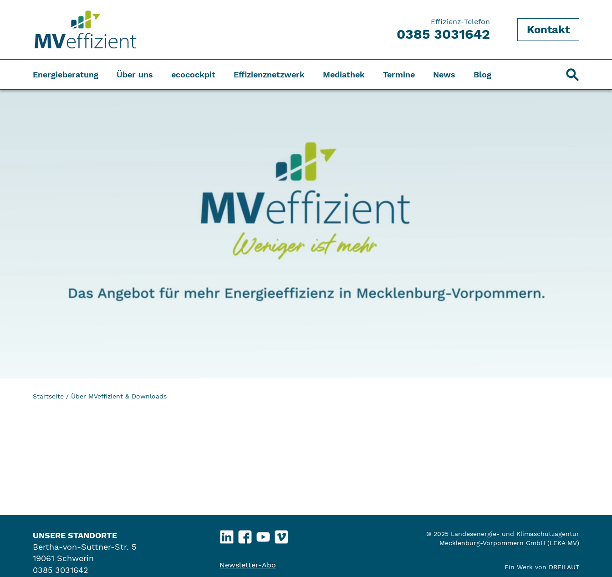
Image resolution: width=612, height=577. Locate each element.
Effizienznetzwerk (269, 74)
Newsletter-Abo (247, 565)
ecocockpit (193, 74)
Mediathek (344, 74)
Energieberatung (65, 74)
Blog (482, 74)
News (444, 74)
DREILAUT (564, 567)
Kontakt (548, 29)
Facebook (245, 535)
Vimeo (281, 535)
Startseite (48, 396)
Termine (399, 74)
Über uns (135, 74)
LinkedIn (227, 535)
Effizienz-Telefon (443, 29)
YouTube (263, 535)
